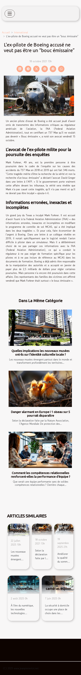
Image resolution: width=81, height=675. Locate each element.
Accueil (6, 32)
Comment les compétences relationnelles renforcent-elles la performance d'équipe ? (40, 474)
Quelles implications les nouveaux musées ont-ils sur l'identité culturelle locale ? (40, 352)
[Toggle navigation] (10, 13)
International (21, 32)
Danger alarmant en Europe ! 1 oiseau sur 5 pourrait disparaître (40, 413)
